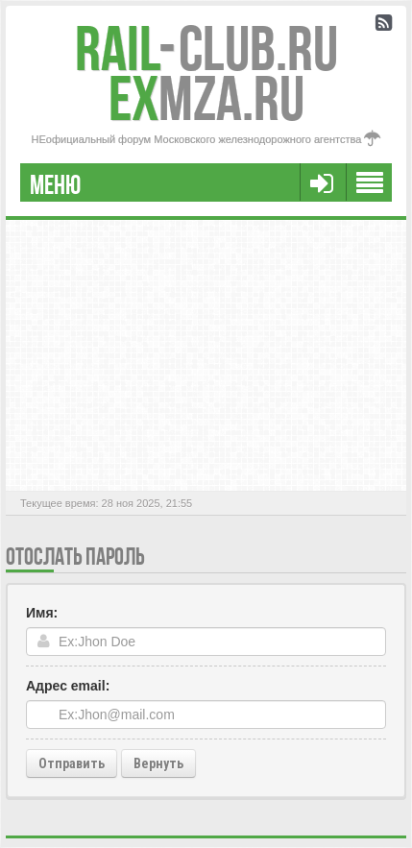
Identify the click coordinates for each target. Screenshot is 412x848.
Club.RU (206, 48)
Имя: (42, 612)
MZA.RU (206, 98)
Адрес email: (67, 685)
